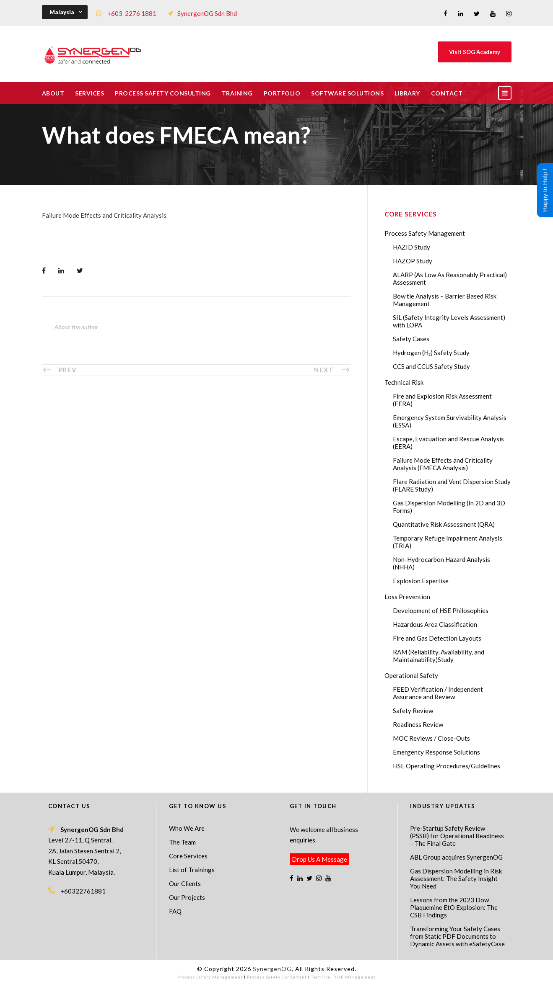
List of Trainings (192, 869)
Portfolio (282, 93)
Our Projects (187, 897)
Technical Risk (403, 382)
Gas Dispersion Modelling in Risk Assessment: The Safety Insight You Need (456, 878)
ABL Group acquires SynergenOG (456, 857)
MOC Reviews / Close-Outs (431, 738)
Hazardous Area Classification (435, 624)
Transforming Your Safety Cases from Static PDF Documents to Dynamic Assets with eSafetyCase (457, 936)
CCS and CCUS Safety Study (431, 366)
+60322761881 (83, 891)
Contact (447, 93)
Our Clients (185, 883)
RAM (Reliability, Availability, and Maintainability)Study (438, 655)
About (53, 93)
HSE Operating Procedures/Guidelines (446, 766)
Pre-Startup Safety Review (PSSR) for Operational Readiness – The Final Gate (457, 835)
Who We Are (187, 828)
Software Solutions (347, 93)
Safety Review (413, 710)
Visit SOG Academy (474, 52)
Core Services (188, 856)
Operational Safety (411, 675)
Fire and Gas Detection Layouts (437, 638)
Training (237, 93)
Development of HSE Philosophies (440, 610)
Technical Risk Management (343, 976)
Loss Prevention (407, 596)
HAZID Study (411, 247)
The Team (182, 842)
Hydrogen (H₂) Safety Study (431, 352)
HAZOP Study (412, 261)
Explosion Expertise (421, 581)
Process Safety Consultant (277, 976)
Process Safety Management (424, 233)
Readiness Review (418, 724)
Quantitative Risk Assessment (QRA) (444, 524)
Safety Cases (411, 339)
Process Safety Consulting (163, 93)
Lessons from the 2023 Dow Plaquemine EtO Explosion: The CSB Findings (454, 907)
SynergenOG (272, 968)
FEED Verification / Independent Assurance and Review (438, 693)
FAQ (175, 911)
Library (407, 93)
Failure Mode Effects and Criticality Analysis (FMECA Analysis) (443, 463)
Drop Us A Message (319, 859)
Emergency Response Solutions (436, 752)
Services (89, 93)
